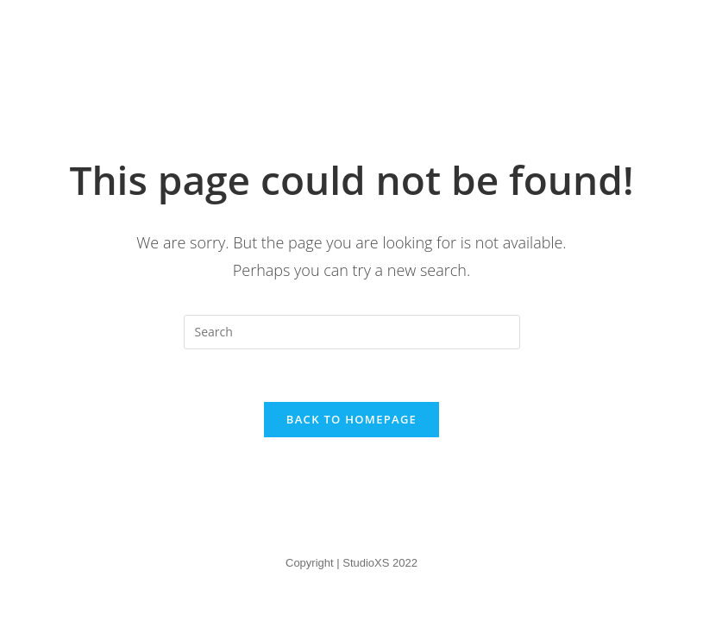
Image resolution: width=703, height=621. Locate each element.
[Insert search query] (352, 332)
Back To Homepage (351, 419)
